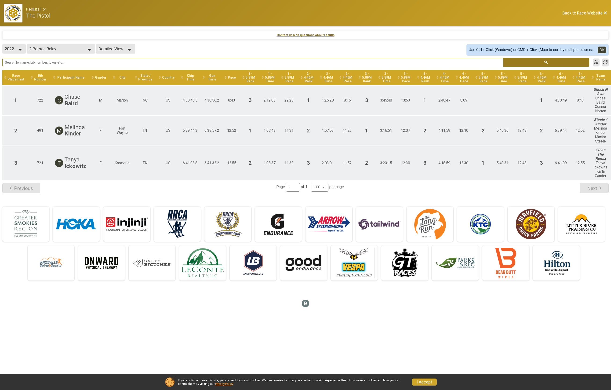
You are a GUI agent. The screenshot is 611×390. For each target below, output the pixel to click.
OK (602, 50)
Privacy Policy (224, 384)
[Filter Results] (596, 62)
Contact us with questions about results (306, 35)
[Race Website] (15, 13)
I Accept (424, 382)
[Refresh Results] (605, 62)
